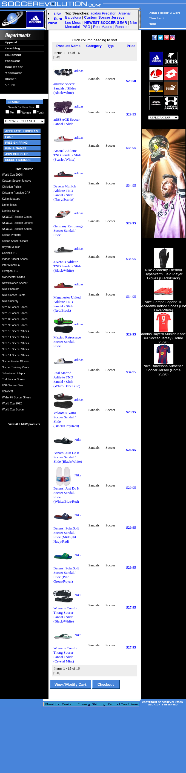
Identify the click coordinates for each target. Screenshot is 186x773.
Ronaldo (121, 27)
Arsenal (124, 13)
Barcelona (73, 17)
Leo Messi (73, 23)
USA (57, 14)
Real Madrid (102, 27)
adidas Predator (103, 13)
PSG (86, 27)
